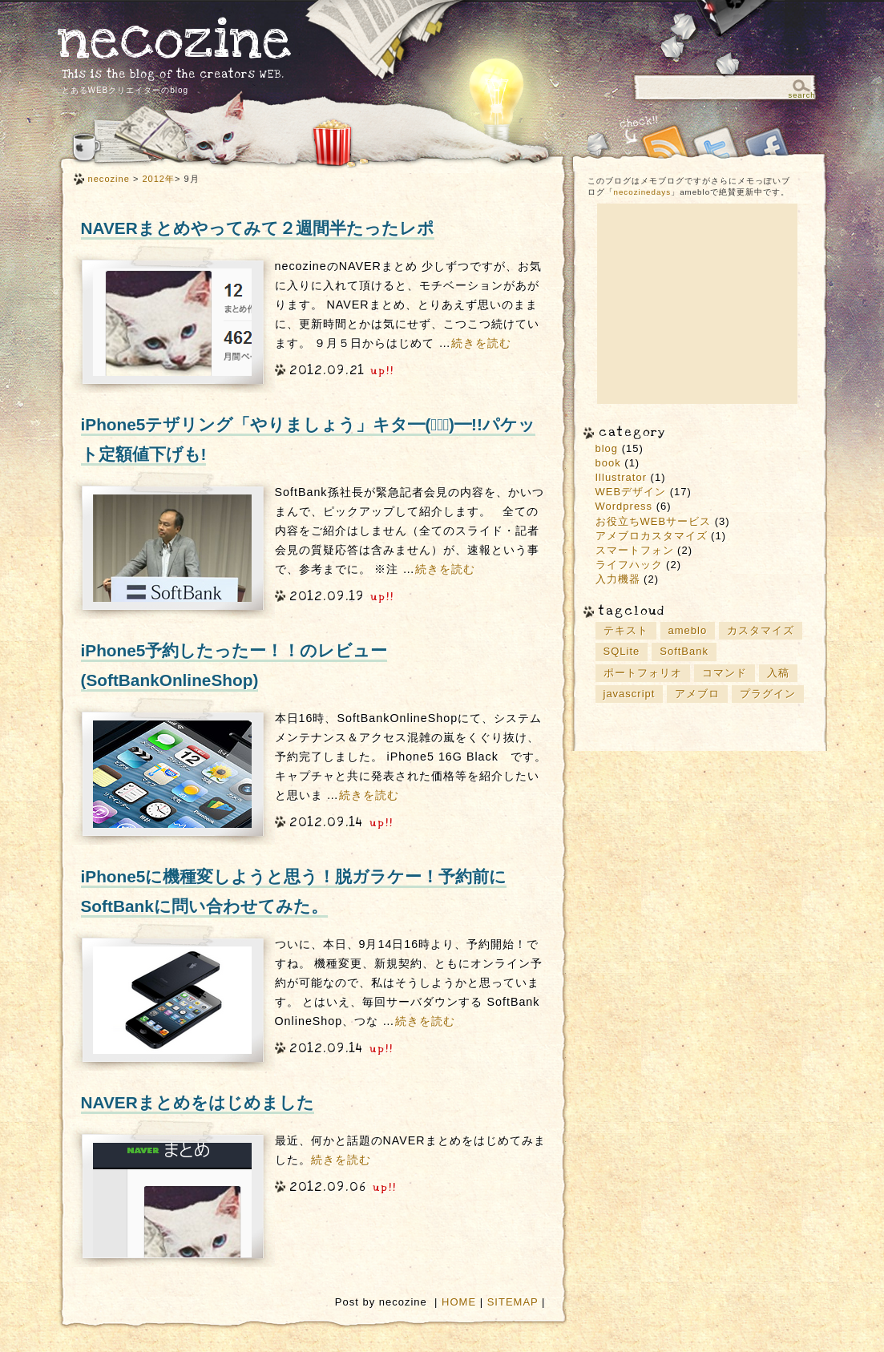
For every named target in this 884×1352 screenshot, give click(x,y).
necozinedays (643, 192)
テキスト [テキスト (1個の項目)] (625, 630)
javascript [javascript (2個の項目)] (629, 694)
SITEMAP (513, 1302)
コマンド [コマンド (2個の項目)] (724, 673)
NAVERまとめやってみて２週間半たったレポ (257, 228)
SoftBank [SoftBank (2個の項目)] (684, 651)
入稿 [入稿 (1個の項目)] (778, 673)
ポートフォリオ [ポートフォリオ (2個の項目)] (642, 673)
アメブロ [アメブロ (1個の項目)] (697, 694)
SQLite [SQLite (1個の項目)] (621, 651)
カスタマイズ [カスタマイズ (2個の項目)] (760, 630)
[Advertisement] (697, 304)
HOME (459, 1302)
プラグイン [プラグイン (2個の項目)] (768, 694)
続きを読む (481, 343)
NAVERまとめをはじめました (197, 1102)
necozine (175, 39)
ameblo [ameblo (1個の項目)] (688, 630)
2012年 (158, 179)
